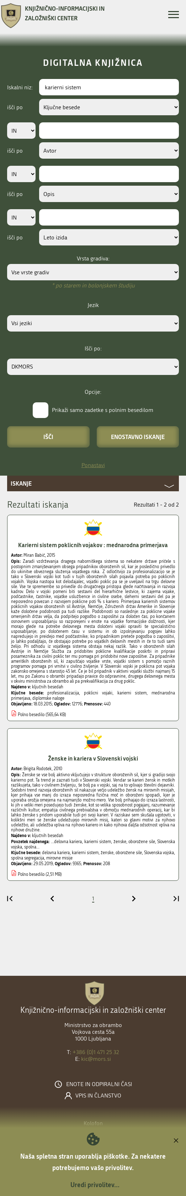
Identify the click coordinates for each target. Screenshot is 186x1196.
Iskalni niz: (20, 87)
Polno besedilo (31, 714)
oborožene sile (129, 852)
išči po (15, 107)
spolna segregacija (27, 858)
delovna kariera (56, 852)
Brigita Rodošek (37, 768)
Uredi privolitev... (94, 1184)
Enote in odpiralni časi (99, 1084)
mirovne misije (59, 858)
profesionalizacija (63, 692)
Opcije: (93, 391)
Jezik (93, 305)
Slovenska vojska (159, 852)
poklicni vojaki (98, 692)
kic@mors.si (96, 1058)
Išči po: (93, 348)
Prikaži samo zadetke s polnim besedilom (102, 410)
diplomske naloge (48, 698)
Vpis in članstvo (98, 1096)
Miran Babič (34, 555)
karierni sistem (132, 692)
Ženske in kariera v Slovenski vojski (93, 758)
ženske (107, 852)
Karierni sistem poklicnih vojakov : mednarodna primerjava (93, 545)
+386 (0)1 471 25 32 (96, 1052)
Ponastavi (93, 465)
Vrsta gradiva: (93, 258)
